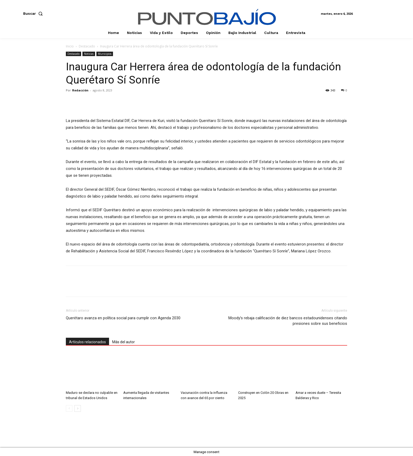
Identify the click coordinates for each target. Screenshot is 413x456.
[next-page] (77, 408)
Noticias (89, 54)
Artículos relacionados (87, 342)
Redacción (80, 90)
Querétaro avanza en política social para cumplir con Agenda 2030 (123, 318)
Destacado (87, 46)
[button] (34, 13)
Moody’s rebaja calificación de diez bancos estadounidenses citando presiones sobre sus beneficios (287, 321)
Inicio (70, 46)
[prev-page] (69, 408)
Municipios (104, 54)
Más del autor (123, 342)
